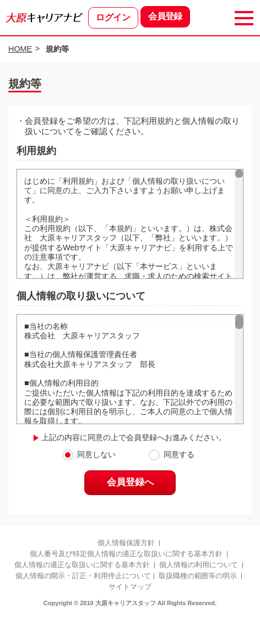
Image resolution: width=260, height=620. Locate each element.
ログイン (113, 18)
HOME (20, 49)
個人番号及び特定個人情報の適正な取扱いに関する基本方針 (126, 556)
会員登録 (165, 16)
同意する (179, 455)
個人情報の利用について (199, 567)
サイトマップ (130, 589)
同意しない (96, 455)
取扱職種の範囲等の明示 (198, 578)
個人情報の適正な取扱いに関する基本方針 (82, 567)
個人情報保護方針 (126, 544)
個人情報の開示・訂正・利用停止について (83, 578)
